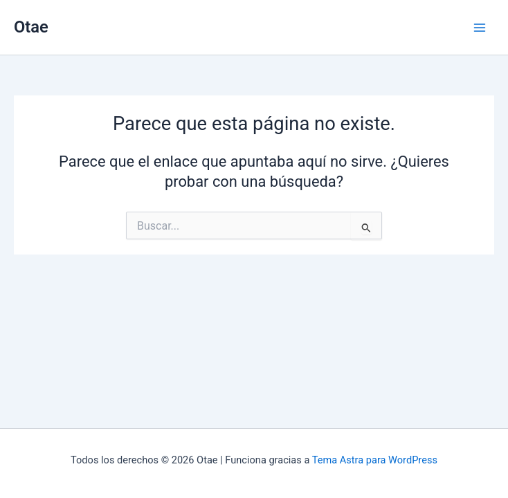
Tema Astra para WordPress (374, 460)
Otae (31, 27)
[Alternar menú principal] (479, 27)
